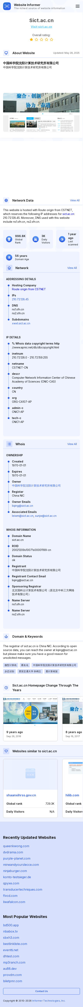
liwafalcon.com (14, 902)
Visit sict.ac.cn (41, 27)
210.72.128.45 (20, 299)
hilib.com (72, 795)
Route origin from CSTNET (29, 289)
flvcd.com (10, 896)
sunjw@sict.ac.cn (45, 515)
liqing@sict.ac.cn (22, 505)
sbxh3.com (11, 937)
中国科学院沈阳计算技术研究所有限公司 (36, 485)
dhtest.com (11, 956)
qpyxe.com (11, 883)
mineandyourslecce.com (21, 865)
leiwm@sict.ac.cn (22, 515)
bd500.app (11, 925)
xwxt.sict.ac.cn (21, 323)
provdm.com (12, 975)
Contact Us (41, 991)
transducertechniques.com (22, 889)
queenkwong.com (16, 846)
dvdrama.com (13, 852)
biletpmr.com (12, 981)
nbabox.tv (10, 931)
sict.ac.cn (68, 214)
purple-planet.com (16, 858)
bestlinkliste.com (15, 944)
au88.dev (10, 969)
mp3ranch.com (14, 962)
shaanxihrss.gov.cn (21, 795)
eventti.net (10, 950)
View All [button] (75, 200)
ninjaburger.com (15, 871)
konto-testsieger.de (17, 877)
